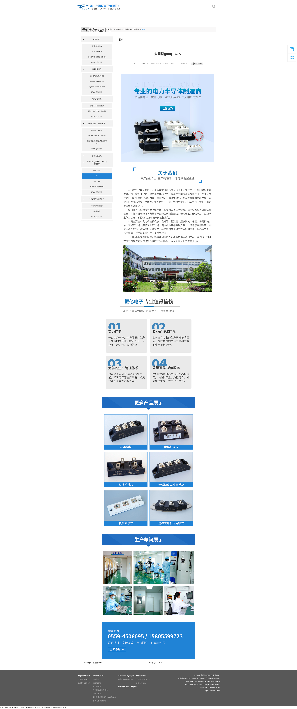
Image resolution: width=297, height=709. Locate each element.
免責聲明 (181, 678)
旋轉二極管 (97, 181)
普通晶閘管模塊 (97, 51)
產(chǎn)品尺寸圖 (96, 62)
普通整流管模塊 (97, 46)
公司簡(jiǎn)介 (83, 679)
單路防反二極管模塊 (97, 130)
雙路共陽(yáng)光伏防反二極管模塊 (97, 142)
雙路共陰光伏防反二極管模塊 (97, 136)
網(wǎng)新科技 (204, 681)
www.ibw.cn (214, 681)
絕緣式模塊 (97, 171)
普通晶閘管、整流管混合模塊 (97, 57)
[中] (143, 63)
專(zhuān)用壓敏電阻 (97, 187)
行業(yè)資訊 (141, 683)
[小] (146, 63)
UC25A (160, 663)
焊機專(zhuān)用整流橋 (97, 81)
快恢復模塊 (96, 156)
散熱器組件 (97, 211)
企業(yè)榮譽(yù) (84, 683)
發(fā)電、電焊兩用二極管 (97, 87)
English (202, 12)
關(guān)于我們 (103, 12)
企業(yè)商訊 (163, 12)
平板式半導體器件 (95, 199)
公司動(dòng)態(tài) (143, 679)
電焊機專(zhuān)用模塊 (97, 76)
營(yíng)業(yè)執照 (213, 678)
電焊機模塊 (96, 69)
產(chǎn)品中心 (123, 12)
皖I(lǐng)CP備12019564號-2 (195, 678)
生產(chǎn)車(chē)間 (145, 12)
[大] (140, 63)
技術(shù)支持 (191, 681)
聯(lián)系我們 (184, 12)
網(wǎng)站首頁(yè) (84, 12)
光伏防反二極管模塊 (95, 123)
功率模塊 (96, 39)
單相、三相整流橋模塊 (97, 106)
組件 (143, 29)
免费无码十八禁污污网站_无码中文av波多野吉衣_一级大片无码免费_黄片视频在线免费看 (33, 707)
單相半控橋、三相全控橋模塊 (97, 111)
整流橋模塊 (96, 99)
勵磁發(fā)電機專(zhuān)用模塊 (127, 29)
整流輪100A (97, 663)
